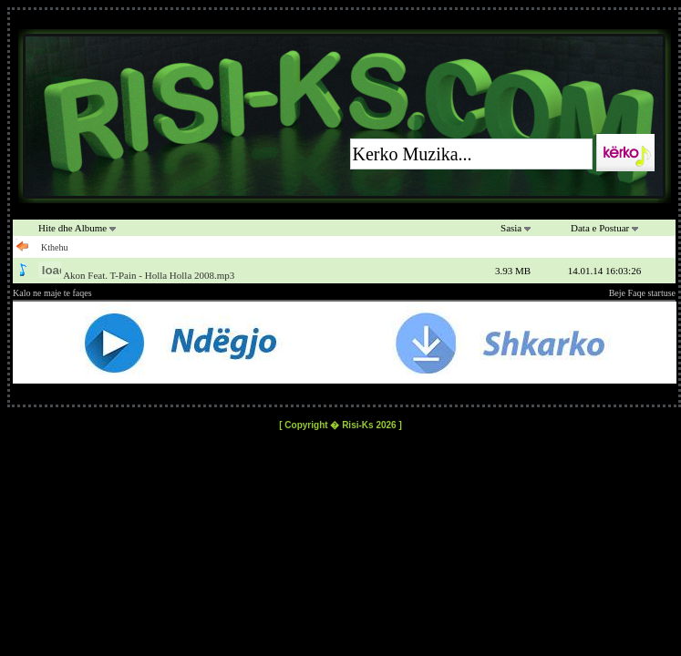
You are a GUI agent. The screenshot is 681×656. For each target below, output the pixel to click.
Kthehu (54, 247)
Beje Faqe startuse (642, 293)
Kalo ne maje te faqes (52, 293)
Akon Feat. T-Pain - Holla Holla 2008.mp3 (148, 275)
